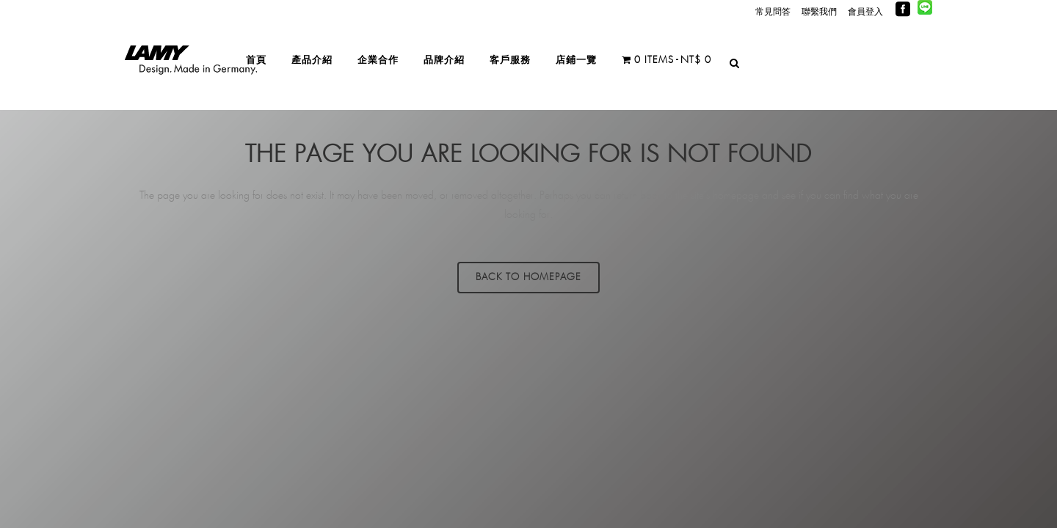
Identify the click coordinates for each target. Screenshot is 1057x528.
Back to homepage (528, 277)
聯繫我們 (819, 12)
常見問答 (773, 12)
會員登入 (865, 12)
